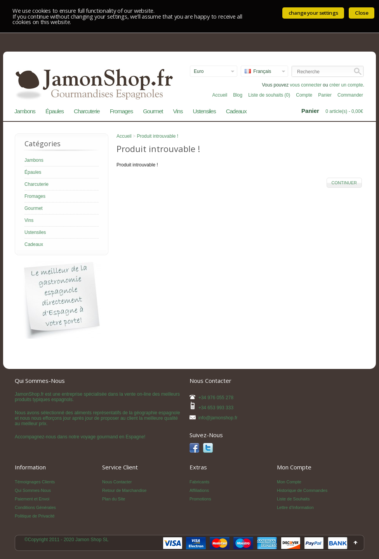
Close (361, 12)
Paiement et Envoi (32, 499)
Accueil (219, 95)
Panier (325, 95)
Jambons (24, 111)
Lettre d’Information (295, 507)
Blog (237, 95)
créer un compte (346, 85)
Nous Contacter (117, 481)
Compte (304, 95)
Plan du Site (113, 499)
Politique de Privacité (35, 516)
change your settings (313, 12)
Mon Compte (289, 481)
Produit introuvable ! (157, 136)
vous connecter (306, 85)
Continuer (344, 182)
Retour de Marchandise (124, 490)
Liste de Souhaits (293, 499)
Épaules (54, 111)
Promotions (200, 499)
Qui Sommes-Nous (33, 490)
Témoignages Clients (35, 481)
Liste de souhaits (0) (269, 95)
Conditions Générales (35, 507)
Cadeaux (236, 111)
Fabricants (199, 481)
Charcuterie (87, 111)
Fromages (121, 111)
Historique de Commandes (302, 490)
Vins (178, 111)
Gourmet (153, 111)
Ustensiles (204, 111)
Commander (350, 95)
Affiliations (199, 490)
